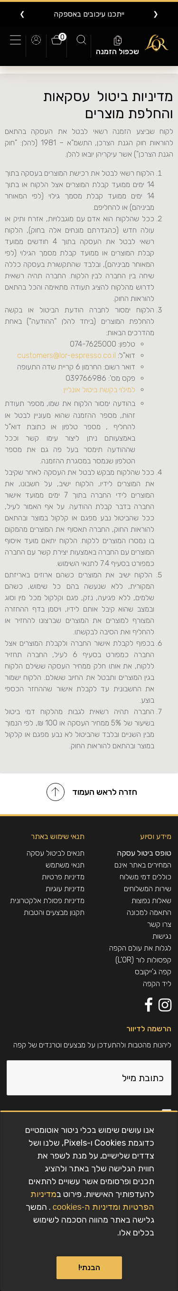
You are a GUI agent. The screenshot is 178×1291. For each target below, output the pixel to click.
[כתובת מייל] (89, 1077)
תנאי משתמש (65, 864)
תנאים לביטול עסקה (55, 853)
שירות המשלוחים (147, 888)
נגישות (161, 936)
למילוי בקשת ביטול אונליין (99, 389)
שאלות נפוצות (151, 900)
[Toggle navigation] (17, 46)
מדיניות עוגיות (65, 888)
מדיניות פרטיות (63, 876)
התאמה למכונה (149, 912)
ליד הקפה (157, 983)
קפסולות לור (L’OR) (143, 959)
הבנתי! (89, 1267)
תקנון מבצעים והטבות (54, 912)
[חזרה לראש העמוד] (89, 794)
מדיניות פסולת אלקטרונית (47, 900)
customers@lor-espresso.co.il (65, 355)
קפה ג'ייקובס (153, 971)
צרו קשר (159, 924)
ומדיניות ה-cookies (87, 1207)
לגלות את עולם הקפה (140, 947)
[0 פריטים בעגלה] (56, 44)
